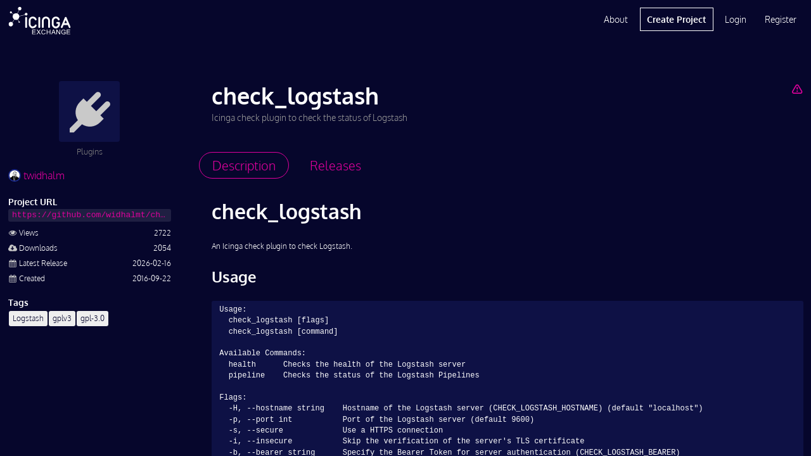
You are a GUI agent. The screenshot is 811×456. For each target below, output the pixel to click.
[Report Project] (797, 88)
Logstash (28, 318)
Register (780, 19)
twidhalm (36, 175)
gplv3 (62, 318)
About (616, 19)
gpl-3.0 (92, 318)
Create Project (676, 19)
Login (735, 19)
